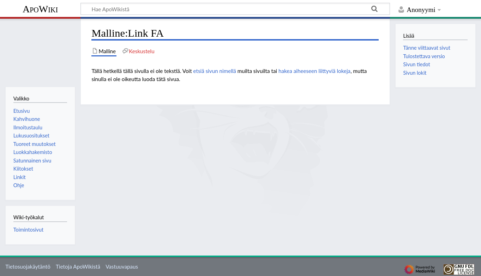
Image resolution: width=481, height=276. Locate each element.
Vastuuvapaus (122, 266)
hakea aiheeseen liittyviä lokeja (314, 71)
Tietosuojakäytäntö (27, 266)
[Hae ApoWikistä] (235, 8)
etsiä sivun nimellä (214, 71)
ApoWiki (40, 9)
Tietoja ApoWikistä (78, 266)
